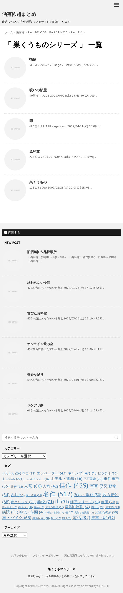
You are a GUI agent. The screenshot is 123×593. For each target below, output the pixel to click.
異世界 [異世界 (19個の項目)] (112, 507)
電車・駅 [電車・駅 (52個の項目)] (103, 517)
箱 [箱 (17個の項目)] (69, 512)
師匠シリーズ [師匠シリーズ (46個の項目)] (85, 501)
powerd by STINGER (96, 586)
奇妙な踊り (35, 375)
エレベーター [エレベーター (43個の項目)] (51, 473)
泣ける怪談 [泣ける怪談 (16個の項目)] (54, 507)
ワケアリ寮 (35, 405)
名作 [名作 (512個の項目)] (58, 494)
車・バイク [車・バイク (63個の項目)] (16, 517)
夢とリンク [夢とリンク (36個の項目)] (23, 502)
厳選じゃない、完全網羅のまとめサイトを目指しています (61, 576)
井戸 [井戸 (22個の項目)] (17, 486)
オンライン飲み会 (40, 344)
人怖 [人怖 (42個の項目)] (50, 486)
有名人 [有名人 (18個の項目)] (25, 507)
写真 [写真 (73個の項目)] (98, 486)
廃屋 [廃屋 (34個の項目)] (108, 502)
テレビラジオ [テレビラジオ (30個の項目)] (104, 473)
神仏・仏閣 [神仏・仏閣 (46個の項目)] (32, 511)
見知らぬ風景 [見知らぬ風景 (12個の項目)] (84, 512)
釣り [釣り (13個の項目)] (56, 518)
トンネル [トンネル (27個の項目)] (12, 479)
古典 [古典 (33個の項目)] (18, 495)
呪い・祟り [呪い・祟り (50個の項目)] (87, 494)
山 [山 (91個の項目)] (62, 501)
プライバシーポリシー (46, 555)
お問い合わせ (19, 555)
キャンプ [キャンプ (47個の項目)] (79, 473)
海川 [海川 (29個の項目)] (97, 507)
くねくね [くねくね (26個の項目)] (11, 473)
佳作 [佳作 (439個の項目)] (73, 485)
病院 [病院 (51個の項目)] (10, 511)
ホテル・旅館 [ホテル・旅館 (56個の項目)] (67, 478)
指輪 (32, 59)
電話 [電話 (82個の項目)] (81, 517)
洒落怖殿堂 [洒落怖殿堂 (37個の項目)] (77, 507)
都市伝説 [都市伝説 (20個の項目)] (41, 518)
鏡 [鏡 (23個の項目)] (66, 518)
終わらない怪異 (38, 283)
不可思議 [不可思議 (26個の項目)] (93, 479)
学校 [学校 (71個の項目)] (45, 501)
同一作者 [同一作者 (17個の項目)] (34, 495)
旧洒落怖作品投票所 (42, 252)
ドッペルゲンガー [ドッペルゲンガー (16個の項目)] (36, 479)
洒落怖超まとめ (19, 14)
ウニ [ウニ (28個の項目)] (28, 473)
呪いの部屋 (38, 90)
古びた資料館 (37, 313)
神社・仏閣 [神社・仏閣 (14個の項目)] (55, 512)
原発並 (34, 151)
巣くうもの (38, 182)
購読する (12, 232)
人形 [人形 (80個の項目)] (33, 486)
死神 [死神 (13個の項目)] (39, 507)
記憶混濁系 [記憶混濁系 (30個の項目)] (106, 512)
